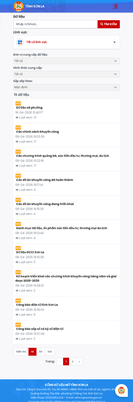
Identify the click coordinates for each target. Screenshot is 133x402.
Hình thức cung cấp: (27, 68)
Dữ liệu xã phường (29, 107)
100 (50, 352)
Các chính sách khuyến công (37, 132)
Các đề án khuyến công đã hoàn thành (44, 180)
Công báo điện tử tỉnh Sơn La (37, 305)
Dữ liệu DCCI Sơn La (30, 252)
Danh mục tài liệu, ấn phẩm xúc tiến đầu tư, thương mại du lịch (61, 228)
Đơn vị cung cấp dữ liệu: (30, 55)
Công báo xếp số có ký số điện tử (39, 329)
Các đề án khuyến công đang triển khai (45, 204)
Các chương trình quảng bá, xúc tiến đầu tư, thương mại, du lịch (62, 156)
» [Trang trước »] (79, 361)
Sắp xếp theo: (23, 81)
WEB (18, 103)
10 (32, 352)
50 (40, 352)
